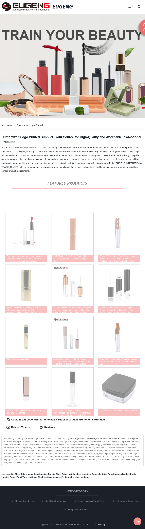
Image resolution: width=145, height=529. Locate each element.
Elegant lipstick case (26, 501)
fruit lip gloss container (80, 474)
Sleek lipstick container (49, 477)
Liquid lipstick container (57, 501)
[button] (130, 7)
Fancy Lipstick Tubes (79, 509)
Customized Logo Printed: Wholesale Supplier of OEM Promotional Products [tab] (56, 419)
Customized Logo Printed (30, 125)
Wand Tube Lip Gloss (27, 477)
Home (9, 125)
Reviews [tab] (47, 427)
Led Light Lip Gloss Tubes (14, 474)
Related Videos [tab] (18, 427)
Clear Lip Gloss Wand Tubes (93, 501)
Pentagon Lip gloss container (75, 477)
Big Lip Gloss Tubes (57, 474)
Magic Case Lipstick (37, 474)
